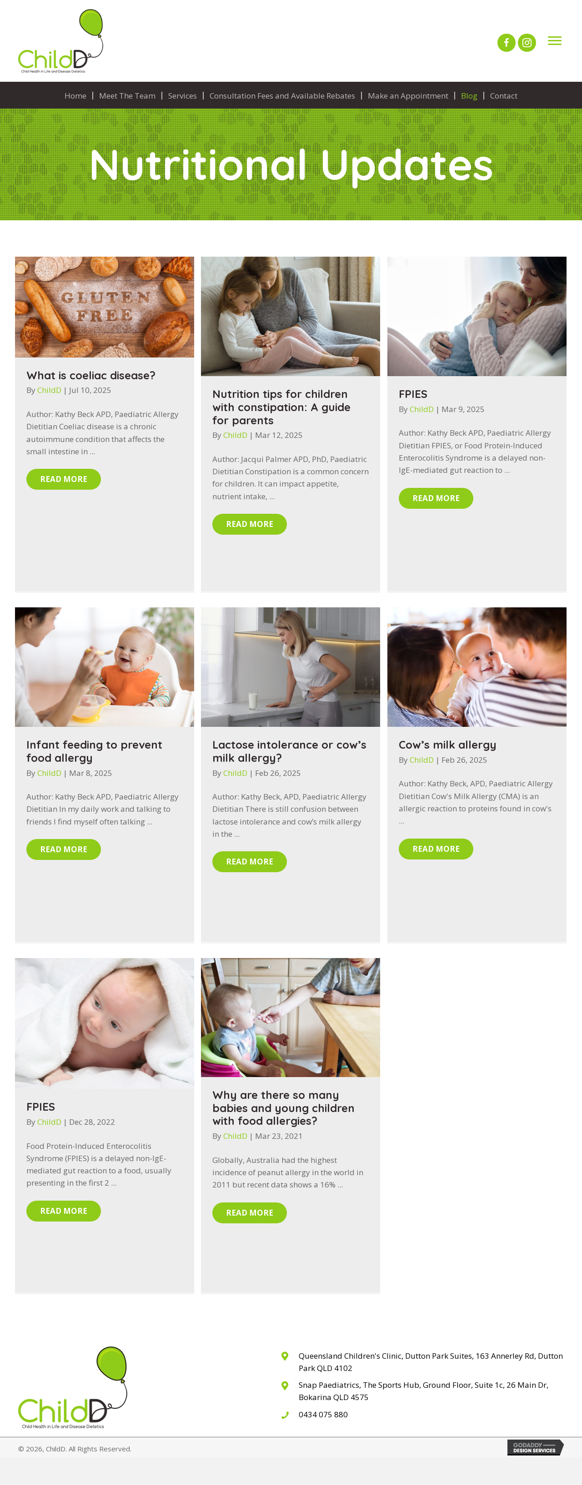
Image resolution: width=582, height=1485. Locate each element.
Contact (503, 95)
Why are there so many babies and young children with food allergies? (283, 1108)
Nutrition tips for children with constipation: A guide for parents (281, 407)
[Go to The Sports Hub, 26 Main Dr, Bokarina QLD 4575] (422, 1391)
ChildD (50, 390)
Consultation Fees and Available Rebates (282, 95)
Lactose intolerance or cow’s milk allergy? (289, 751)
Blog (469, 95)
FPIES (413, 394)
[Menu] (554, 41)
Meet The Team (127, 95)
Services (182, 95)
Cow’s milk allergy (448, 744)
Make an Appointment (408, 95)
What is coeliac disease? (91, 375)
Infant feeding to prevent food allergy (94, 751)
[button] (506, 43)
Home (75, 95)
